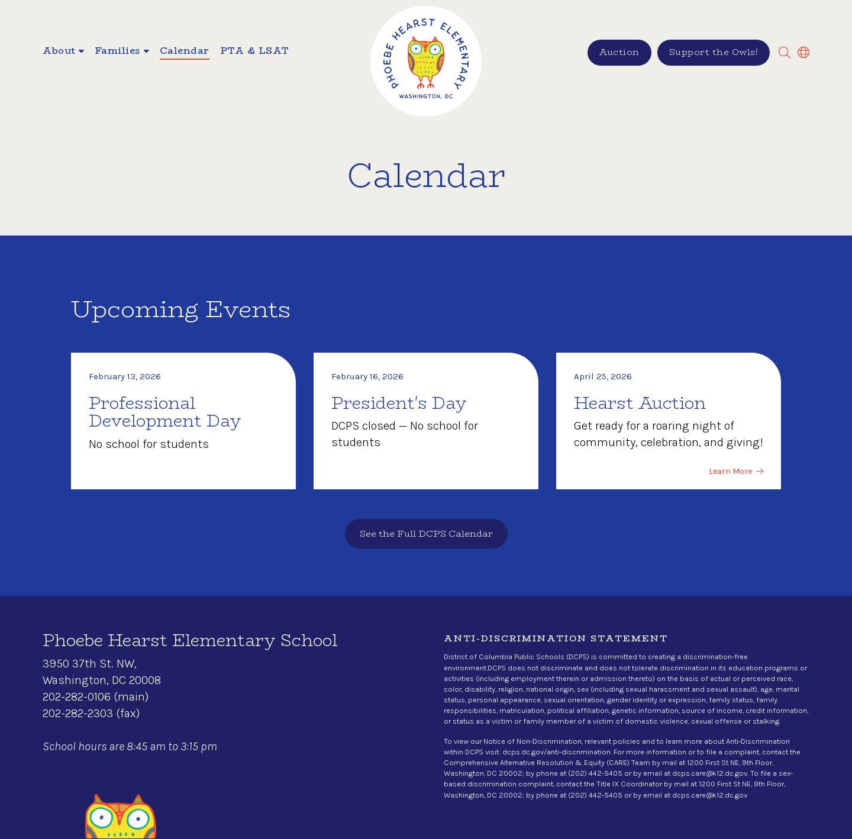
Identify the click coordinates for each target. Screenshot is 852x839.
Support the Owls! (714, 52)
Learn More (730, 471)
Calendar (184, 51)
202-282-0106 (77, 697)
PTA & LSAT (254, 51)
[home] (425, 61)
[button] (63, 52)
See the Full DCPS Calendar (426, 533)
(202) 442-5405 (595, 773)
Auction (619, 52)
